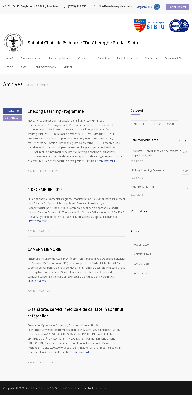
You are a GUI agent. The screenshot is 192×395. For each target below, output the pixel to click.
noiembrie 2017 (142, 254)
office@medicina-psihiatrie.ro (114, 6)
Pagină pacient (125, 58)
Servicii (102, 58)
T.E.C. (10, 67)
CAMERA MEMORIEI (45, 249)
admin (31, 171)
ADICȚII (68, 67)
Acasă (10, 58)
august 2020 (141, 244)
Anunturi (44, 231)
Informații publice (57, 58)
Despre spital (29, 58)
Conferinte (151, 58)
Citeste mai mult (105, 161)
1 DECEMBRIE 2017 (45, 189)
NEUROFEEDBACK (45, 67)
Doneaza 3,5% (173, 58)
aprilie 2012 (140, 273)
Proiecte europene (50, 171)
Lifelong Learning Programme (56, 111)
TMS (23, 67)
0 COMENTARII (12, 118)
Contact (83, 58)
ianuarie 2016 (141, 263)
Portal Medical (177, 7)
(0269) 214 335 (77, 6)
